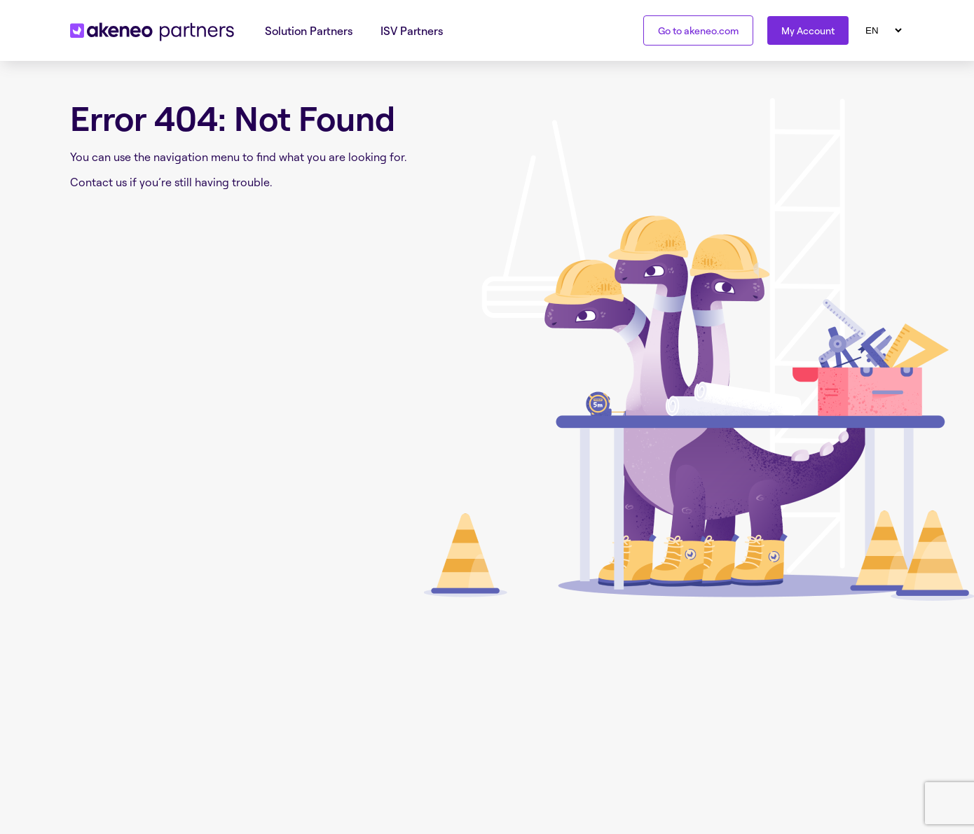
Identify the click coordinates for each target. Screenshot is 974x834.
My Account (808, 30)
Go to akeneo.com (698, 30)
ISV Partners (411, 31)
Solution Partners (308, 31)
